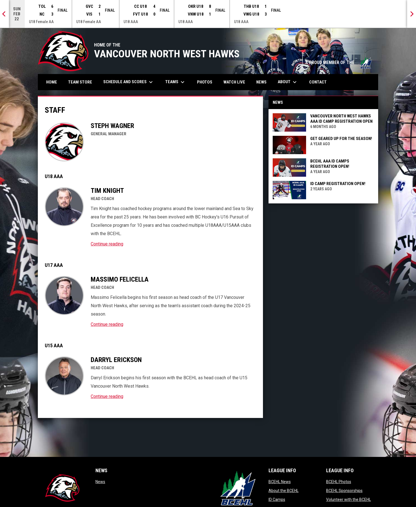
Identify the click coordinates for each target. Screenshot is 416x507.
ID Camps (277, 499)
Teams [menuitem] (175, 82)
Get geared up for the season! (341, 138)
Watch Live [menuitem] (236, 82)
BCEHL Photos (338, 481)
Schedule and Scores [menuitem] (128, 82)
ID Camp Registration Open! (337, 183)
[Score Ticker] (208, 14)
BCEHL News (280, 481)
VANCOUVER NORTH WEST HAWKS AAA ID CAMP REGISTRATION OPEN (341, 119)
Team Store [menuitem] (82, 82)
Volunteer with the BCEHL (348, 499)
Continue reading (107, 244)
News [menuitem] (261, 82)
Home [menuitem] (51, 82)
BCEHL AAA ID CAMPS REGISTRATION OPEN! (329, 164)
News (100, 481)
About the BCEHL (284, 490)
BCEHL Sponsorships (344, 490)
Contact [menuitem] (318, 82)
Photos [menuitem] (206, 82)
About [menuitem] (288, 82)
